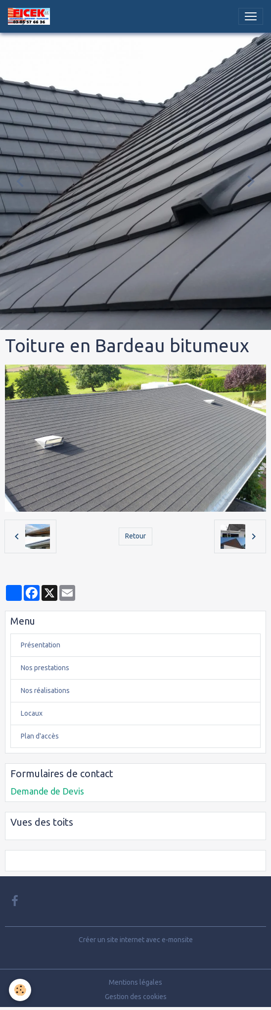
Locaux (32, 713)
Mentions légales (135, 982)
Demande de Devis (47, 791)
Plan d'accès (40, 736)
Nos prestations (45, 668)
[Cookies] (20, 990)
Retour (135, 536)
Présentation (40, 645)
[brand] (31, 16)
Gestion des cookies (136, 997)
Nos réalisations (45, 690)
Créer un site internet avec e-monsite (136, 940)
